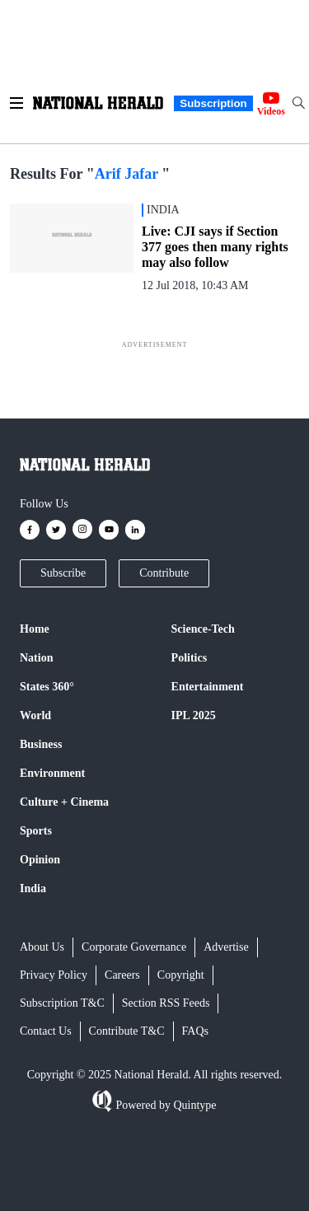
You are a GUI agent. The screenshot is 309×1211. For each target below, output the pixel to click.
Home (34, 629)
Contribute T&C (127, 1031)
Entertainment (207, 686)
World (35, 715)
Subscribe (63, 573)
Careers (122, 975)
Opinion (40, 859)
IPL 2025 (193, 715)
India (33, 888)
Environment (52, 773)
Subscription (213, 103)
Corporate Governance (134, 947)
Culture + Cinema (64, 802)
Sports (36, 831)
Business (41, 744)
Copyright (180, 975)
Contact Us (46, 1031)
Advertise (226, 947)
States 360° (47, 686)
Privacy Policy (53, 975)
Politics (189, 658)
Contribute (164, 573)
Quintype (194, 1105)
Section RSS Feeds (166, 1003)
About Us (42, 947)
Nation (36, 658)
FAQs (195, 1031)
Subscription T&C (62, 1003)
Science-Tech (203, 629)
